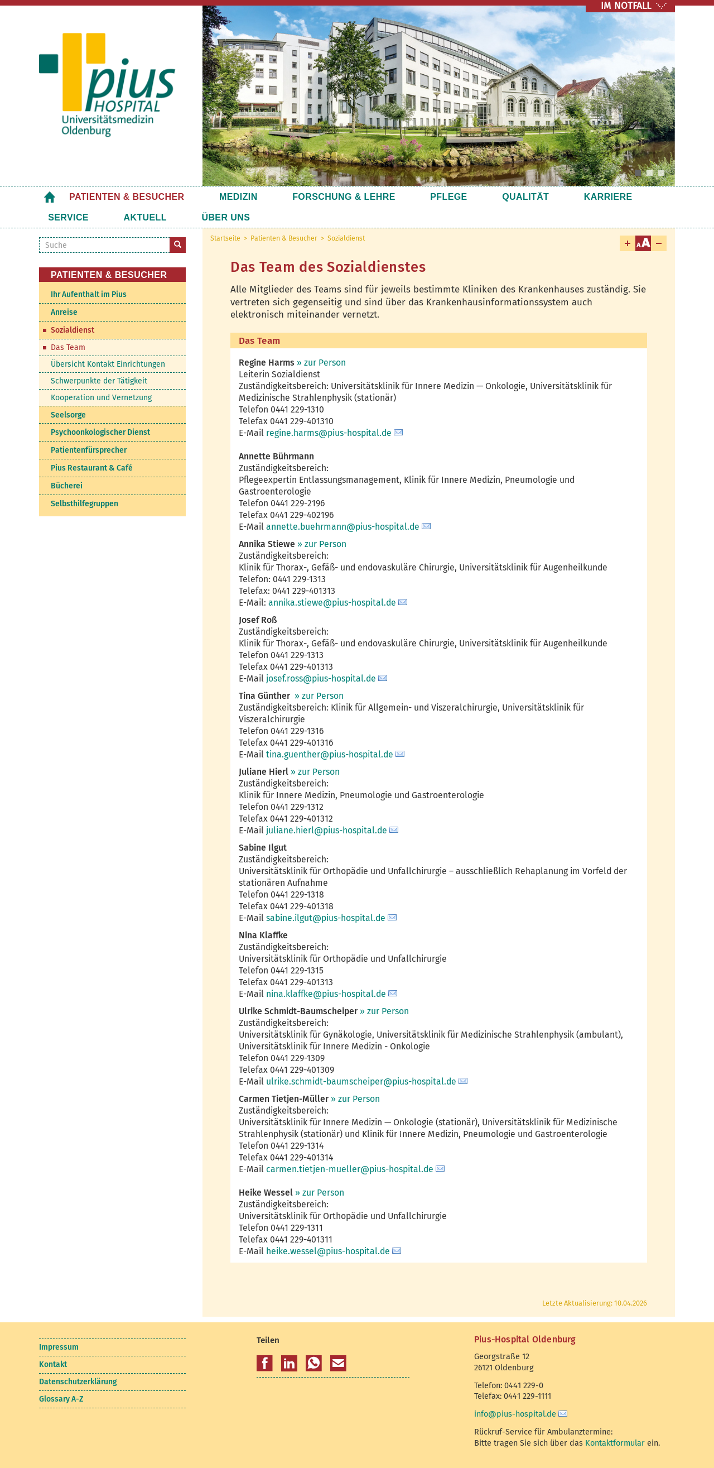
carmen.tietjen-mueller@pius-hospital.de (349, 1169)
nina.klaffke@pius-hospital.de (326, 994)
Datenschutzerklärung (78, 1382)
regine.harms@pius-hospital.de (329, 433)
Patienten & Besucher (127, 197)
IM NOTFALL (626, 6)
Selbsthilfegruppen (84, 503)
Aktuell (69, 217)
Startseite (49, 196)
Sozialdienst (346, 238)
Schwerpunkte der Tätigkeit (99, 381)
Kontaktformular (615, 1443)
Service (586, 197)
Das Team (68, 347)
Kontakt (53, 1364)
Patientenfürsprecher (89, 450)
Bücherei (67, 486)
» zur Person (321, 362)
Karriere (524, 197)
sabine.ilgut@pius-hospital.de (325, 918)
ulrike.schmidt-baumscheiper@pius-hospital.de (361, 1081)
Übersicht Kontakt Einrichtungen (108, 364)
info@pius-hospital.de (515, 1414)
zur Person (322, 695)
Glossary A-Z (61, 1399)
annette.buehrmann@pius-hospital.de (342, 526)
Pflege (398, 197)
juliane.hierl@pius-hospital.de (326, 830)
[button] (265, 1363)
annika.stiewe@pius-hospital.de (332, 602)
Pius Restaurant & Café (92, 468)
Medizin (221, 197)
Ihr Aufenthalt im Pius (89, 294)
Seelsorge (68, 415)
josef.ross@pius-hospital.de (321, 678)
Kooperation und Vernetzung (101, 397)
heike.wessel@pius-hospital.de (328, 1251)
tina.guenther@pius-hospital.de (329, 754)
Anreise (64, 312)
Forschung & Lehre (310, 197)
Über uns (133, 217)
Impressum (59, 1347)
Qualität (458, 197)
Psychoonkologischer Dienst (100, 432)
